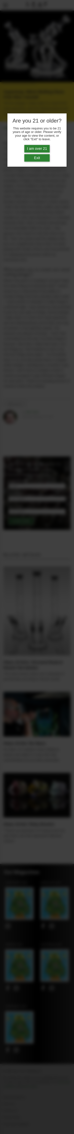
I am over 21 (37, 149)
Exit (37, 158)
